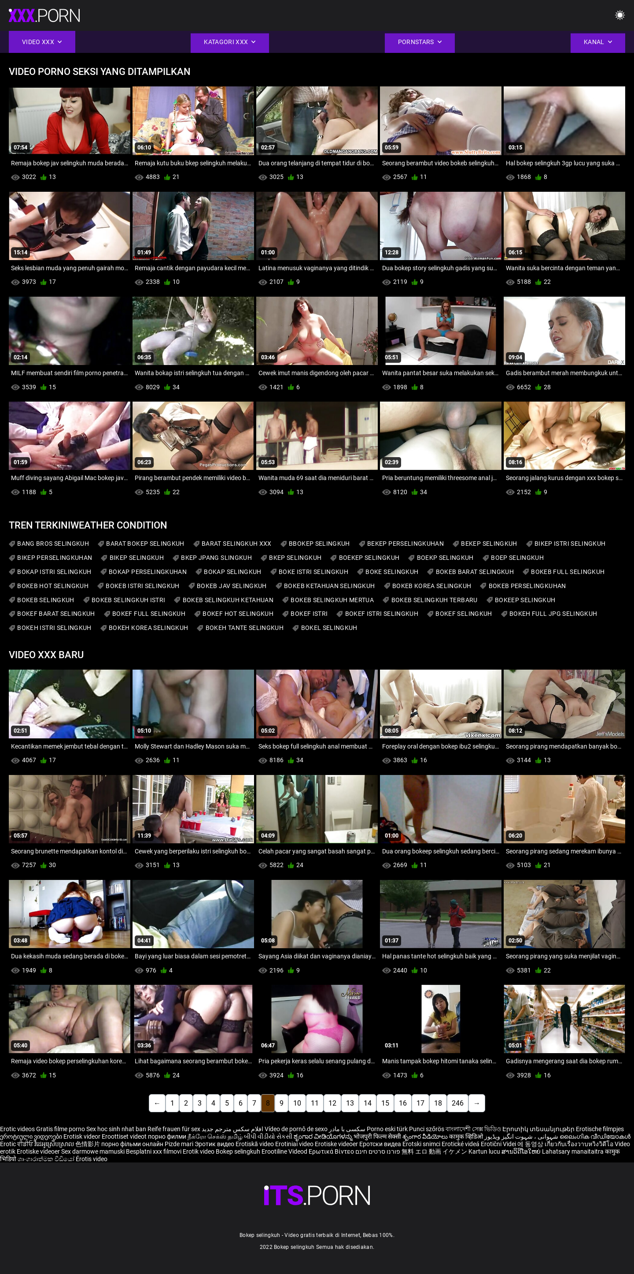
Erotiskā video (255, 1143)
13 (350, 1103)
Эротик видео (215, 1143)
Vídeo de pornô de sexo (296, 1128)
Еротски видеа (380, 1143)
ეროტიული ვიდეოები (31, 1136)
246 (458, 1103)
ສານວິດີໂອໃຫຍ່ (521, 1151)
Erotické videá (461, 1143)
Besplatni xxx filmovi (153, 1151)
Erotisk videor (82, 1136)
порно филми (167, 1136)
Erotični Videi (499, 1143)
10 (297, 1103)
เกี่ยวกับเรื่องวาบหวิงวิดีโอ (580, 1143)
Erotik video (199, 1151)
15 (385, 1103)
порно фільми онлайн (132, 1143)
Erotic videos (18, 1128)
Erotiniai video (295, 1143)
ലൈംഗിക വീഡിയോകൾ (595, 1136)
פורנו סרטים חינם (377, 1151)
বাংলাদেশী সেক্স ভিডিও (473, 1128)
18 (438, 1103)
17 (420, 1103)
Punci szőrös (426, 1128)
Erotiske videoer (337, 1143)
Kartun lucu (484, 1151)
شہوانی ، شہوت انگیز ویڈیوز (522, 1136)
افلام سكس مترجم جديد (232, 1128)
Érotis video (91, 1158)
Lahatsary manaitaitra (573, 1151)
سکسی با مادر (347, 1128)
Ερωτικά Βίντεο (332, 1151)
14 (368, 1103)
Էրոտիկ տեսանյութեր (539, 1128)
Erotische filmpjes (600, 1128)
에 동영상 (531, 1143)
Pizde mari (179, 1143)
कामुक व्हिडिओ (466, 1136)
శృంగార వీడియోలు (425, 1136)
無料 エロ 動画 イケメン (434, 1151)
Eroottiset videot (125, 1136)
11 (315, 1103)
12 (332, 1103)
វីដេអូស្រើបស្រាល (54, 1143)
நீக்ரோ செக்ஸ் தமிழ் (215, 1136)
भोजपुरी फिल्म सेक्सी (377, 1136)
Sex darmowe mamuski (93, 1151)
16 (403, 1103)
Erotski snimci (422, 1143)
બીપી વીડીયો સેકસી (268, 1136)
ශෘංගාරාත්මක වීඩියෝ (47, 1158)
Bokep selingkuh (238, 1151)
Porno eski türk (387, 1128)
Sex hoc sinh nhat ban (116, 1128)
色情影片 (88, 1143)
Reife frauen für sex (173, 1128)
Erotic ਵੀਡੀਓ (17, 1143)
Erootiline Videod (285, 1151)
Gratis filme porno (60, 1128)
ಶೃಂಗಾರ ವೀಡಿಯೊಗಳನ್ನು (324, 1136)
